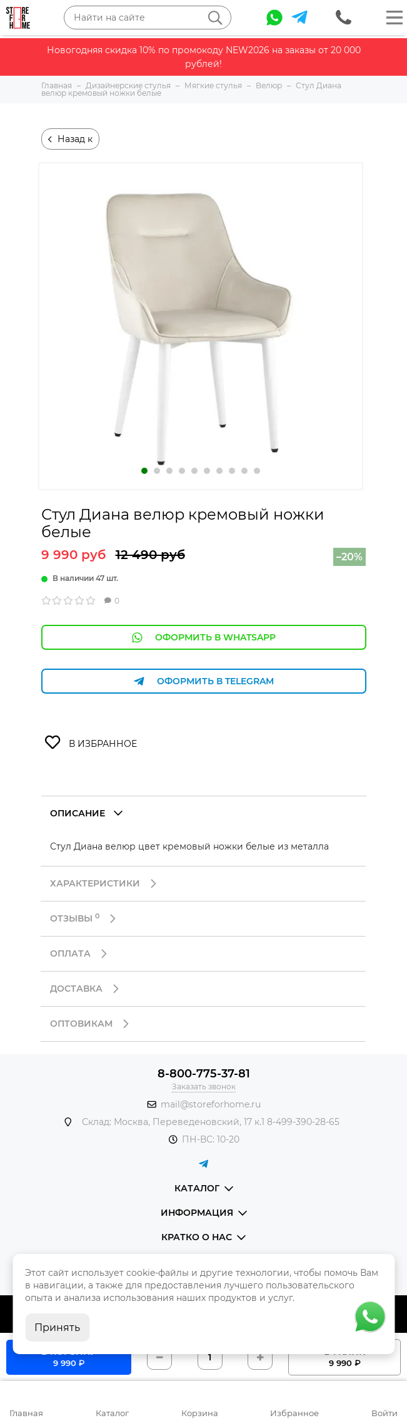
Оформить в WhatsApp (203, 638)
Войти (384, 1413)
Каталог (112, 1413)
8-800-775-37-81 (204, 1074)
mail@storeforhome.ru (211, 1104)
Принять (57, 1327)
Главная (26, 1413)
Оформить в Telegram (203, 681)
